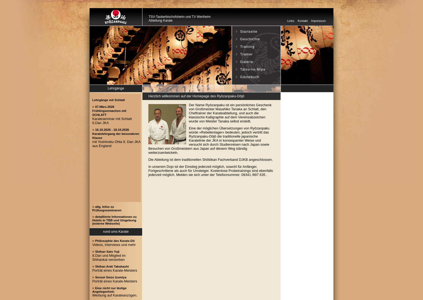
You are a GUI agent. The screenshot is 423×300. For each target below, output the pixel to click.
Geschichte (250, 39)
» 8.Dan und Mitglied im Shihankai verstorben (109, 255)
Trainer (246, 54)
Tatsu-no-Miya (252, 69)
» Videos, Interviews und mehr (114, 243)
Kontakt (303, 20)
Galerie (246, 62)
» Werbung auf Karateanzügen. (114, 291)
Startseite (248, 31)
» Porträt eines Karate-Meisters (114, 268)
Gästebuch (249, 77)
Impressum (318, 20)
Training (247, 47)
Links (290, 20)
